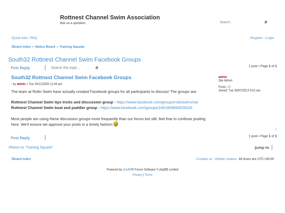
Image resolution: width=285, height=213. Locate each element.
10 (229, 86)
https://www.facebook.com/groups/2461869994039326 (147, 107)
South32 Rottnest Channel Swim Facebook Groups (74, 59)
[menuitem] (33, 37)
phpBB (127, 169)
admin (222, 77)
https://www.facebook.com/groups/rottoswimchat (157, 102)
